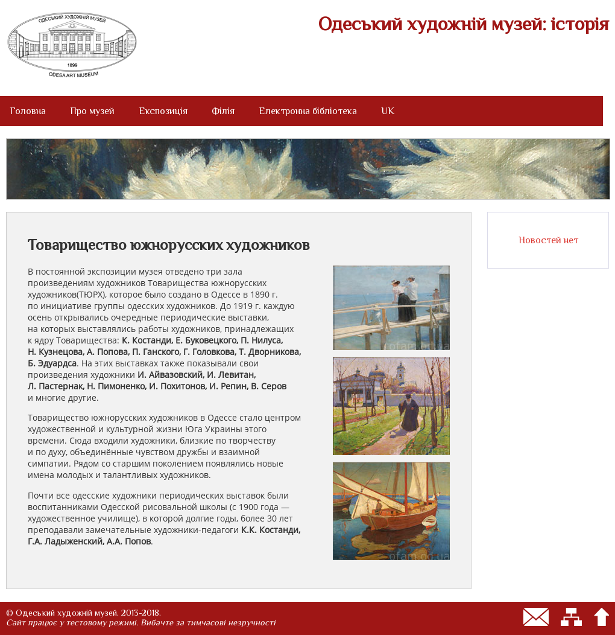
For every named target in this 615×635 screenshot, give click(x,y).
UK (387, 111)
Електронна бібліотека (308, 111)
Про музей (92, 111)
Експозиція (163, 111)
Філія (223, 111)
